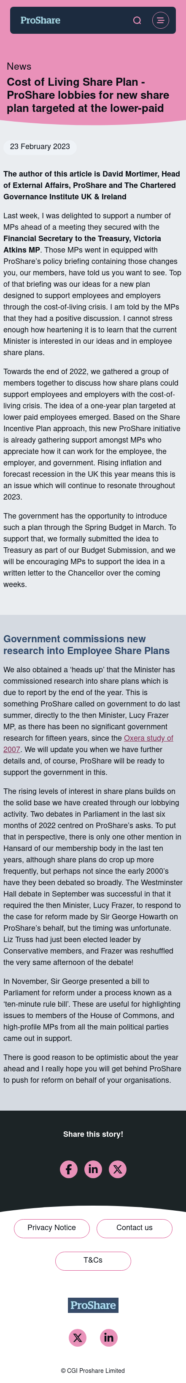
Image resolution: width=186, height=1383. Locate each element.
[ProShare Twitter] (77, 1338)
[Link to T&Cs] (93, 1261)
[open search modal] (137, 20)
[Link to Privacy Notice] (52, 1228)
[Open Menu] (160, 20)
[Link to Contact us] (135, 1228)
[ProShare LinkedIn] (109, 1338)
